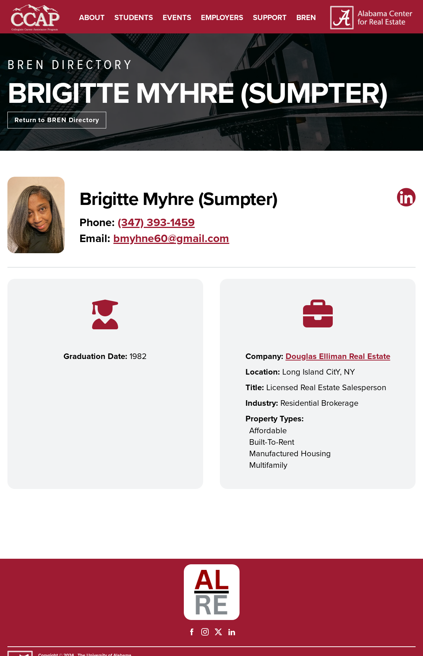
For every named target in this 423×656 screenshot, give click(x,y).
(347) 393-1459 (156, 222)
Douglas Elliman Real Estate (338, 356)
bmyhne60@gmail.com (171, 238)
